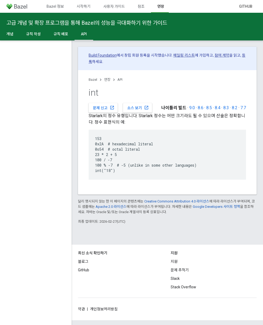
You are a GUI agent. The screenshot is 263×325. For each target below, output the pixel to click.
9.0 (192, 107)
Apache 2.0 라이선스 (111, 207)
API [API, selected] (84, 34)
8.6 (200, 107)
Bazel (93, 80)
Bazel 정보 (55, 6)
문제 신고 (103, 107)
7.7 (243, 107)
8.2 (234, 107)
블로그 (83, 261)
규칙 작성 (33, 34)
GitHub (245, 6)
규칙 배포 (61, 34)
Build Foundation (103, 55)
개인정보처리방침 (104, 309)
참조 (141, 6)
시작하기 (84, 6)
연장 (107, 80)
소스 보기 (138, 107)
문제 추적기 (180, 270)
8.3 (226, 107)
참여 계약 (222, 55)
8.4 (217, 107)
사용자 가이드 (114, 6)
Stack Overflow (183, 287)
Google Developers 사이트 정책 (216, 207)
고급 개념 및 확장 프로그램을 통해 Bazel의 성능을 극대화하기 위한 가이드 (86, 23)
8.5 (209, 107)
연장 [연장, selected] (160, 6)
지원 (174, 261)
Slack (175, 278)
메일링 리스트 (184, 55)
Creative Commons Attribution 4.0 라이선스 (176, 201)
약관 (81, 309)
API (119, 80)
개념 (9, 34)
